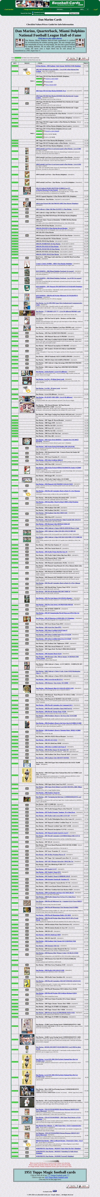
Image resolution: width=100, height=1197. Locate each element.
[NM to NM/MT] (50, 84)
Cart (96, 9)
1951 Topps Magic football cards (56, 1177)
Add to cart (15, 66)
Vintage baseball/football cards (33, 9)
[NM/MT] (48, 81)
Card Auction (9, 9)
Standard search (38, 12)
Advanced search (38, 14)
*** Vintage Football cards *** (58, 1175)
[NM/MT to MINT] (51, 78)
